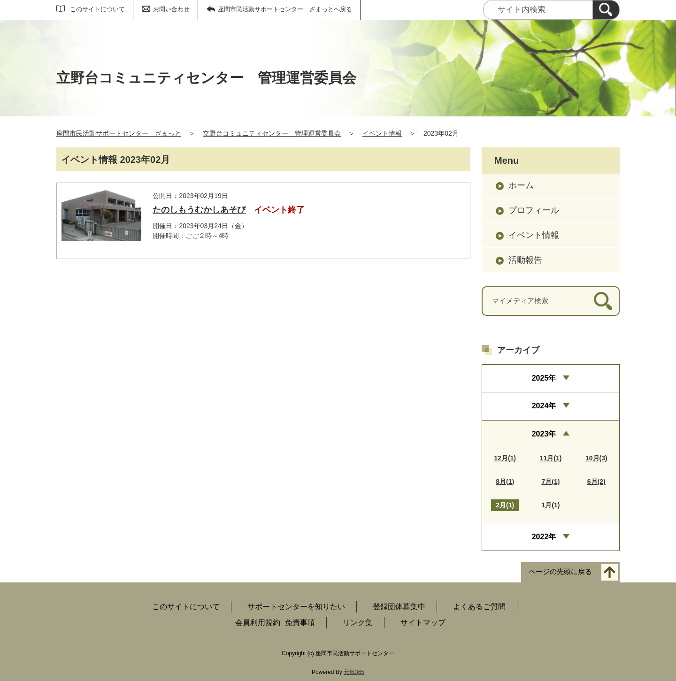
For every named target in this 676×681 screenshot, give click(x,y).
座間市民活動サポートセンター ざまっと (118, 133)
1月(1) (551, 505)
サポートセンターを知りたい (296, 607)
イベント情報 (382, 133)
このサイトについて (97, 9)
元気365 (354, 672)
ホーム (521, 185)
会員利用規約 (257, 623)
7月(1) (551, 481)
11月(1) (551, 458)
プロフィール (533, 210)
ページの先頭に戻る (560, 572)
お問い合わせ (171, 9)
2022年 (544, 537)
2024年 (544, 406)
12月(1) (505, 458)
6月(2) (596, 481)
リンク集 (358, 623)
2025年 (544, 378)
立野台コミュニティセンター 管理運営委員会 (272, 133)
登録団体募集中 (399, 607)
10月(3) (596, 458)
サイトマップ (423, 623)
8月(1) (505, 481)
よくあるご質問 (479, 607)
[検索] (606, 10)
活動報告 (525, 260)
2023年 (544, 434)
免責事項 (300, 623)
